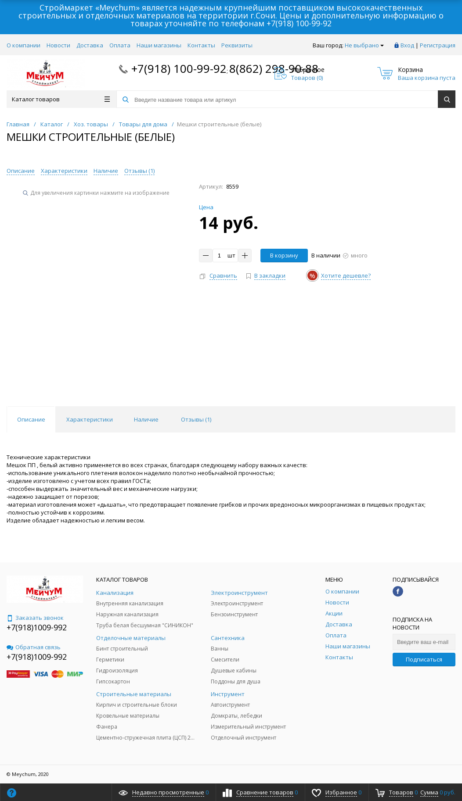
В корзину (284, 255)
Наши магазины (159, 45)
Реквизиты (237, 45)
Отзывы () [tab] (196, 419)
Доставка (89, 45)
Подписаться (424, 659)
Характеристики (64, 171)
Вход (407, 45)
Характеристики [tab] (89, 419)
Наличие (106, 171)
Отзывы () (139, 171)
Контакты (201, 45)
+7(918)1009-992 (37, 627)
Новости (58, 45)
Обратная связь (34, 647)
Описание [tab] (31, 419)
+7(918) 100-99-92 (299, 23)
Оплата (119, 45)
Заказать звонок (35, 618)
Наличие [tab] (146, 419)
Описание (21, 171)
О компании (23, 45)
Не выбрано (364, 45)
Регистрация (437, 45)
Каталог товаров (61, 99)
